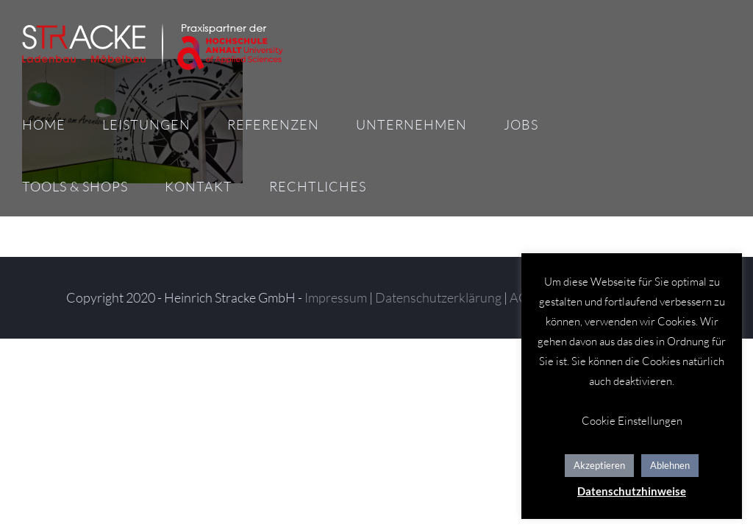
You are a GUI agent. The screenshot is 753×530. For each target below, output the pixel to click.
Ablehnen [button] (670, 465)
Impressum (335, 297)
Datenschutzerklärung (438, 297)
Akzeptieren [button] (599, 465)
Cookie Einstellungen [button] (632, 421)
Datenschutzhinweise (631, 491)
